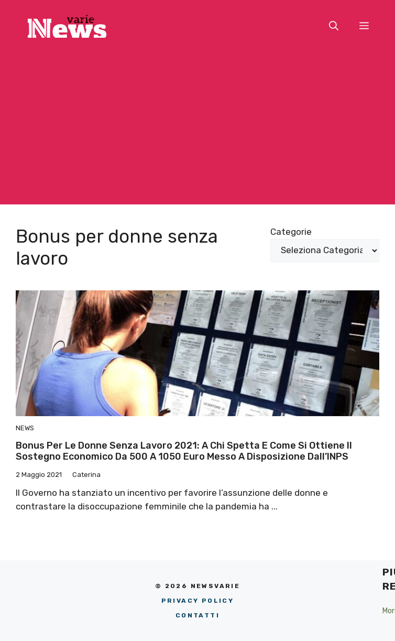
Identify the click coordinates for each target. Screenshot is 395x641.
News (25, 428)
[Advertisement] (197, 131)
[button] (334, 26)
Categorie (291, 231)
